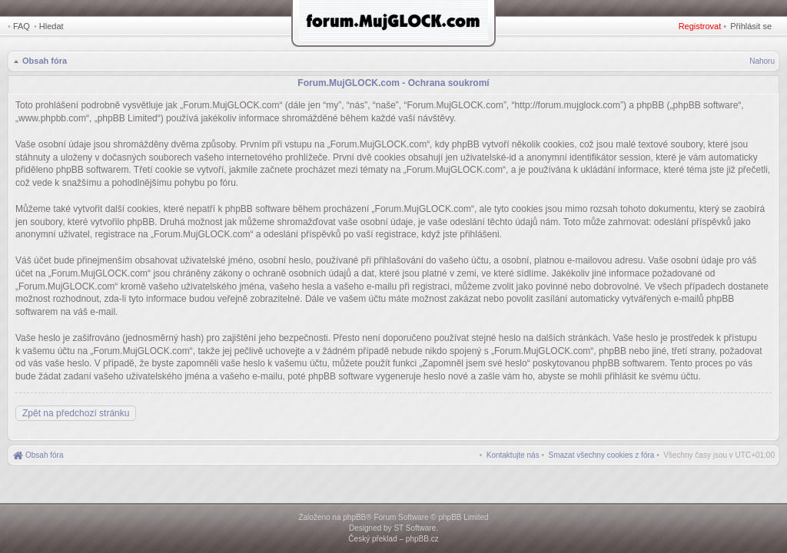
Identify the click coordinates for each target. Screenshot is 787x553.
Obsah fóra (44, 60)
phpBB (354, 517)
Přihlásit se (751, 26)
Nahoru (762, 61)
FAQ (21, 26)
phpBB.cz (422, 539)
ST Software (415, 528)
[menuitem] (602, 455)
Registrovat (700, 26)
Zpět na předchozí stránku (75, 413)
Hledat (51, 26)
